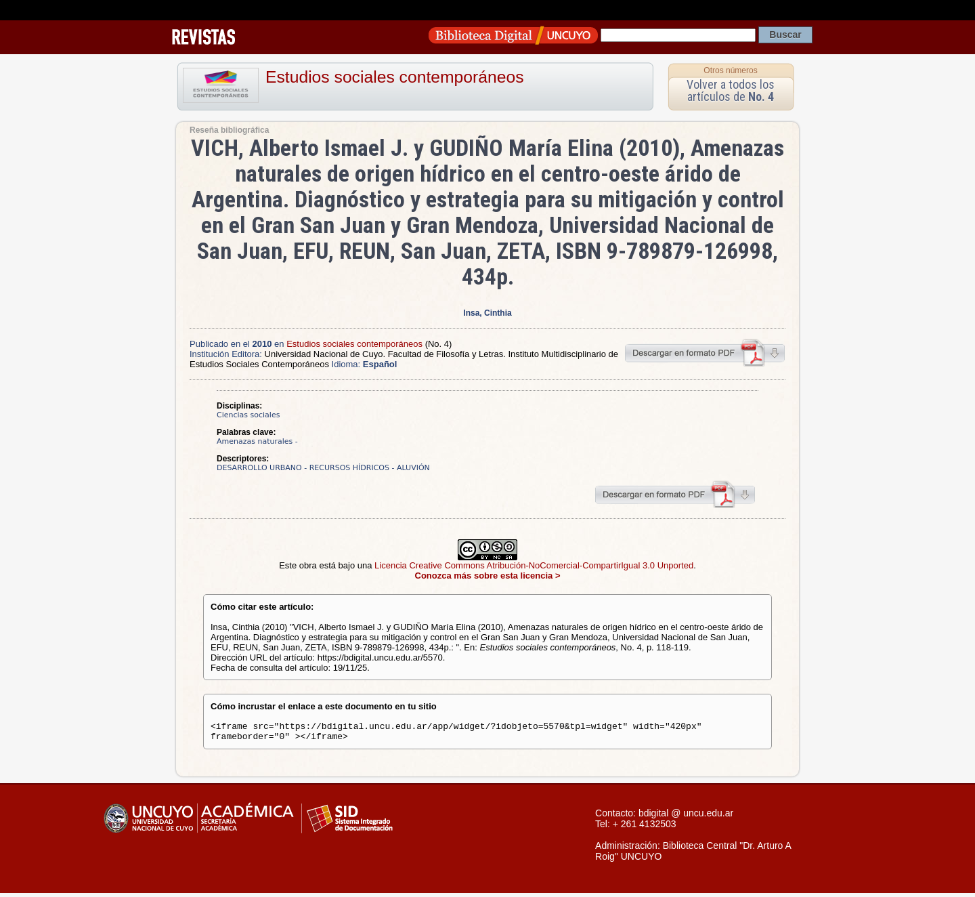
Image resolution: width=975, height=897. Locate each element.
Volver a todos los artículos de (731, 90)
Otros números (730, 70)
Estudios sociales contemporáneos (394, 77)
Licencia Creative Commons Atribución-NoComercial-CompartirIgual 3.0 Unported (533, 565)
